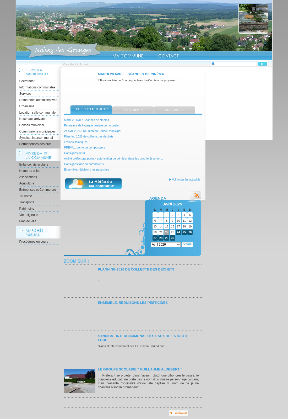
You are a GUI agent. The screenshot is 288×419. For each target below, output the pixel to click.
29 (166, 238)
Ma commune (174, 110)
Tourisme (25, 196)
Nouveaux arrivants (32, 119)
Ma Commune (128, 56)
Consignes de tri (74, 153)
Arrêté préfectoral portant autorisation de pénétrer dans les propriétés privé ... (113, 158)
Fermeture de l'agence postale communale (91, 125)
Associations (28, 177)
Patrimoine (26, 208)
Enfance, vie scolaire (33, 164)
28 (160, 238)
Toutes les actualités (91, 109)
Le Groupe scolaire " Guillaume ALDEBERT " (140, 369)
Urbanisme (27, 106)
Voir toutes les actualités (186, 179)
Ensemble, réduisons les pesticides (86, 169)
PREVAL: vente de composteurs (84, 147)
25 (184, 232)
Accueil (62, 51)
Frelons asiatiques (76, 142)
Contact (168, 56)
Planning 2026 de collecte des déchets (88, 136)
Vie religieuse (28, 215)
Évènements (133, 110)
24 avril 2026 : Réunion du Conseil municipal (92, 130)
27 (155, 238)
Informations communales (37, 87)
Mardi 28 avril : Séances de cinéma (131, 74)
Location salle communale (37, 112)
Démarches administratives (38, 100)
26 (190, 232)
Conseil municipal (31, 125)
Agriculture (26, 183)
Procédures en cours (33, 241)
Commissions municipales (37, 131)
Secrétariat (27, 81)
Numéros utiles (29, 171)
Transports (26, 202)
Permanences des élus (35, 144)
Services (25, 94)
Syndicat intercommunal (36, 138)
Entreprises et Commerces (38, 190)
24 (178, 232)
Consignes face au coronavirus (84, 164)
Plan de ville (27, 221)
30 (172, 238)
